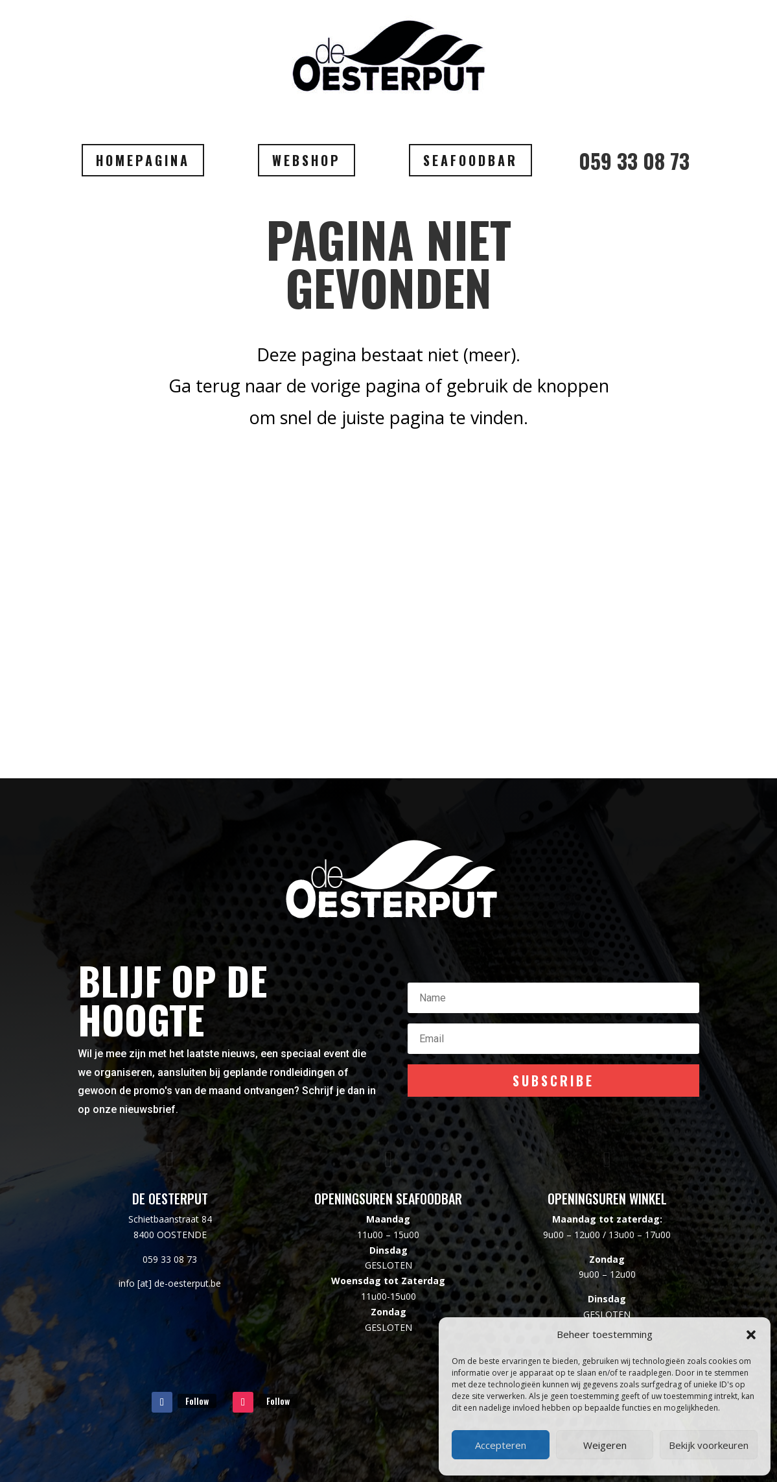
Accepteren (500, 1445)
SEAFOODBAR (470, 160)
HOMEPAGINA (143, 160)
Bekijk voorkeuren (708, 1445)
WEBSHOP (306, 160)
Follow (197, 1400)
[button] (751, 1334)
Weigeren (605, 1445)
